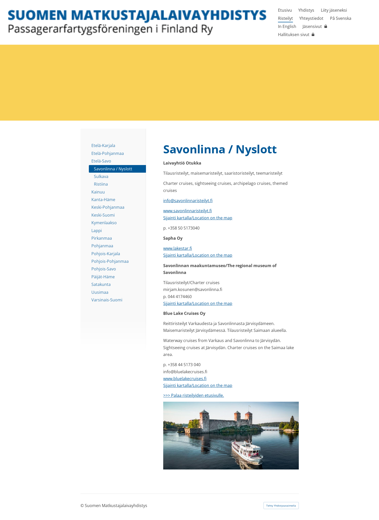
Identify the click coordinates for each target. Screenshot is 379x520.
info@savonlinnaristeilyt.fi (187, 200)
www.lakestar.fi (177, 248)
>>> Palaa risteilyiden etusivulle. (193, 395)
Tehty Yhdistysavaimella (281, 505)
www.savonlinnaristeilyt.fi (187, 211)
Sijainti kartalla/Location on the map (197, 218)
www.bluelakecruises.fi (184, 378)
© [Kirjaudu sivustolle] (82, 505)
